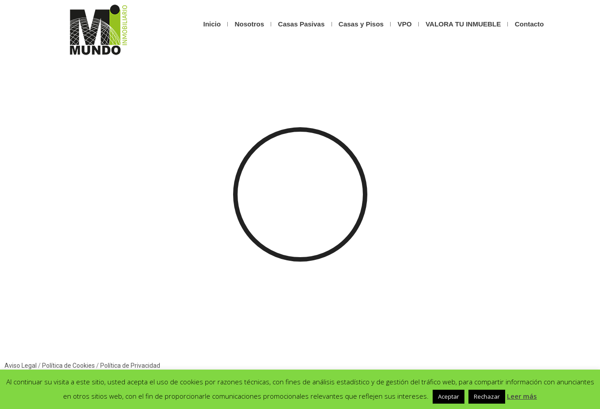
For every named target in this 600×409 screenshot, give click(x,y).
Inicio (212, 24)
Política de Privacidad (130, 365)
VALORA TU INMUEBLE (463, 24)
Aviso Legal (20, 365)
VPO (404, 24)
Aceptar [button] (448, 396)
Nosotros (249, 24)
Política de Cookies (68, 365)
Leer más (522, 396)
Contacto (529, 24)
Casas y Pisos (361, 24)
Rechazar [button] (487, 396)
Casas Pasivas (301, 24)
